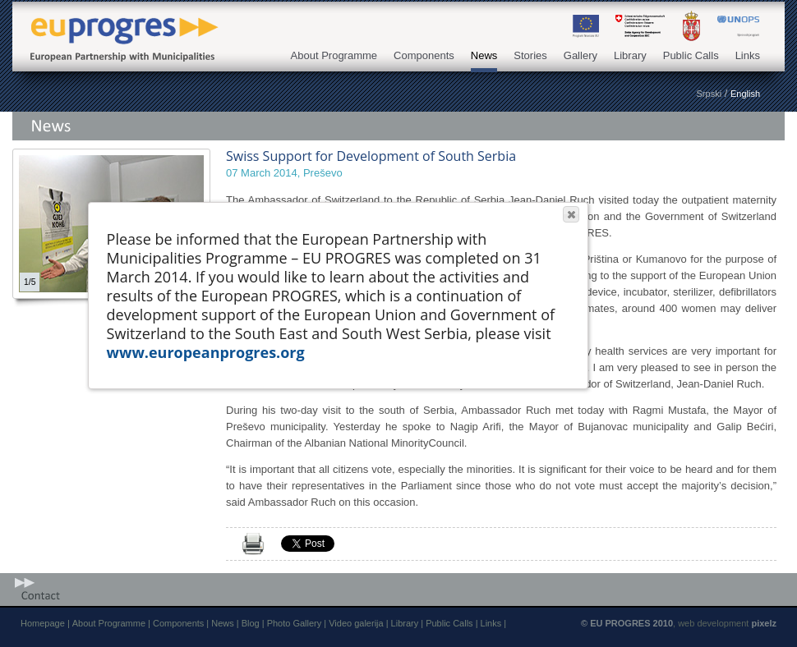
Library (630, 55)
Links (747, 55)
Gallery (580, 55)
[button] (571, 214)
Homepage (43, 623)
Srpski (709, 94)
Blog (251, 623)
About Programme (334, 55)
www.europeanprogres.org (206, 352)
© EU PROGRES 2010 (627, 623)
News (484, 55)
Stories (530, 55)
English (745, 94)
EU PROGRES (119, 26)
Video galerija (356, 623)
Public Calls (691, 55)
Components (424, 55)
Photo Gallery (294, 623)
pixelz (763, 623)
